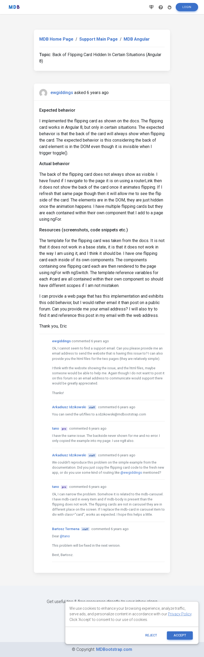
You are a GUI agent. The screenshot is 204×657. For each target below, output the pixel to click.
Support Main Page (98, 39)
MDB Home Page (56, 39)
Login (186, 9)
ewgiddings (61, 92)
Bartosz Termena (65, 529)
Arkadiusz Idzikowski (69, 407)
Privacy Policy (179, 614)
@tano (65, 536)
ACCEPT (180, 635)
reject (151, 635)
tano (55, 428)
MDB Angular (137, 39)
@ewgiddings (131, 473)
